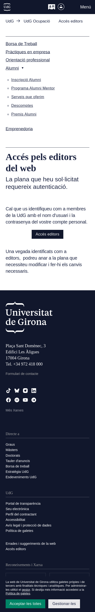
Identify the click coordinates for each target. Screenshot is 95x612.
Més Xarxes (14, 410)
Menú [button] (85, 6)
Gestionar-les (64, 604)
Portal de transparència (23, 503)
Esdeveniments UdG (21, 477)
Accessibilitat (15, 520)
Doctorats (13, 455)
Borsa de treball (17, 466)
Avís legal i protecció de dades (28, 525)
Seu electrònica (17, 509)
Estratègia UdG (17, 472)
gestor (26, 589)
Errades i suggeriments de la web (31, 543)
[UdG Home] (7, 7)
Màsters (12, 450)
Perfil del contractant (21, 514)
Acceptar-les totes (25, 604)
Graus (10, 444)
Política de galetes (19, 531)
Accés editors (47, 234)
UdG (10, 21)
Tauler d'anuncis (18, 461)
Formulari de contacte (22, 374)
